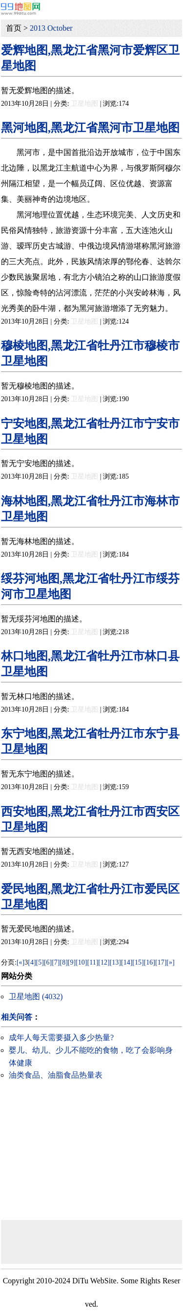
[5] (40, 962)
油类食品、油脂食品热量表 (55, 1075)
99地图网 (20, 8)
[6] (48, 962)
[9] (72, 962)
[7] (56, 962)
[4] (32, 962)
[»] (170, 962)
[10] (81, 962)
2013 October (51, 28)
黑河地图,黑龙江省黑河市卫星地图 (90, 127)
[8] (64, 962)
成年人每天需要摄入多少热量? (61, 1037)
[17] (160, 962)
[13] (115, 962)
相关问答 (16, 1017)
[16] (149, 962)
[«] (20, 962)
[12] (103, 962)
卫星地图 (84, 103)
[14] (126, 962)
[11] (93, 962)
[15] (137, 962)
